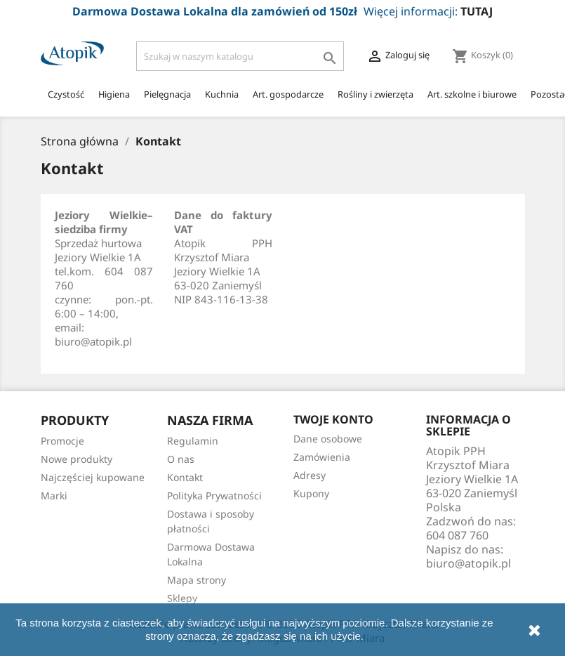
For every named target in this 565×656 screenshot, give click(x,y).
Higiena (114, 94)
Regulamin (192, 440)
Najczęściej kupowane (93, 477)
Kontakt (185, 477)
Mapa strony (196, 579)
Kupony (311, 493)
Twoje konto (333, 419)
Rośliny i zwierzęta (375, 94)
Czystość (66, 94)
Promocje (62, 440)
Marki (54, 495)
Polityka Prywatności (214, 495)
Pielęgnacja (167, 94)
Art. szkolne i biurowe (472, 94)
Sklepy (182, 598)
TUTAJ (476, 11)
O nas (180, 459)
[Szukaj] (240, 56)
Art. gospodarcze (288, 94)
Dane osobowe (327, 438)
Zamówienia (321, 457)
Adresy (309, 475)
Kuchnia (222, 94)
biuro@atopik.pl (468, 563)
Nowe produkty (76, 459)
